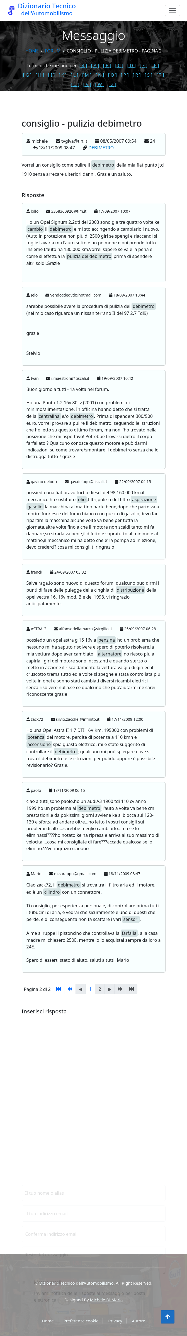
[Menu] (172, 10)
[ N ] (99, 75)
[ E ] (143, 65)
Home (32, 51)
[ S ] (148, 75)
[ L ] (74, 75)
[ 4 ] (83, 65)
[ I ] (51, 75)
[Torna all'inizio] (167, 1317)
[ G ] (27, 75)
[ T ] (160, 75)
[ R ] (137, 75)
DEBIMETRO (101, 148)
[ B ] (107, 65)
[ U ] (75, 84)
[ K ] (63, 75)
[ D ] (131, 65)
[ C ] (119, 65)
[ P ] (125, 75)
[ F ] (155, 65)
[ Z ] (112, 84)
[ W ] (100, 84)
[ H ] (39, 75)
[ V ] (87, 84)
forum (53, 51)
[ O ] (112, 75)
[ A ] (95, 65)
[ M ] (86, 75)
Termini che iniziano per (52, 65)
